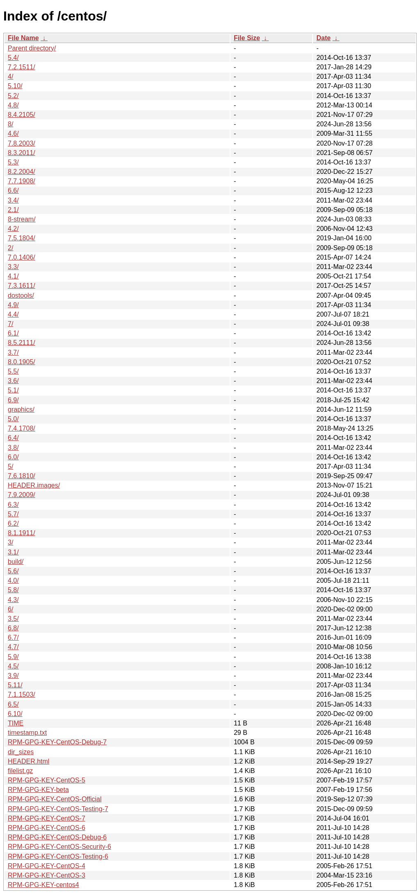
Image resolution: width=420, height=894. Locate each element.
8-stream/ (22, 219)
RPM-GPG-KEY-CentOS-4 (46, 865)
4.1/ (13, 276)
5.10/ (15, 85)
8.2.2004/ (21, 171)
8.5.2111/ (21, 342)
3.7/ (13, 352)
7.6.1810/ (21, 475)
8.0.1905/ (21, 361)
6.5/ (13, 704)
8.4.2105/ (21, 114)
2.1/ (13, 209)
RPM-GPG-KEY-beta (38, 789)
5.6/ (13, 571)
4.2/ (13, 228)
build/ (15, 561)
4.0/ (13, 580)
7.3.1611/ (21, 285)
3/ (10, 542)
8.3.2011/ (21, 152)
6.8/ (13, 628)
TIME (15, 723)
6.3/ (13, 504)
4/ (10, 76)
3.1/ (13, 552)
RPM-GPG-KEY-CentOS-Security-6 (59, 846)
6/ (10, 609)
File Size (247, 37)
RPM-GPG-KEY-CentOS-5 (46, 780)
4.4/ (13, 314)
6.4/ (13, 437)
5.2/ (13, 95)
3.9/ (13, 675)
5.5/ (13, 371)
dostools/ (21, 295)
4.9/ (13, 304)
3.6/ (13, 380)
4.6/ (13, 133)
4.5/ (13, 666)
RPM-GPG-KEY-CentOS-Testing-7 (58, 808)
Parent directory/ (32, 48)
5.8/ (13, 589)
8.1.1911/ (21, 532)
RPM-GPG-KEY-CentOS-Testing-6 (58, 856)
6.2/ (13, 523)
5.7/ (13, 514)
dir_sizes (21, 751)
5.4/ (13, 57)
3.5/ (13, 618)
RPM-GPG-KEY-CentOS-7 (46, 818)
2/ (10, 247)
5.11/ (15, 685)
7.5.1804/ (21, 238)
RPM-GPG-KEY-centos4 (43, 884)
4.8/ (13, 105)
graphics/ (21, 409)
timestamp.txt (27, 732)
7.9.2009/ (21, 494)
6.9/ (13, 400)
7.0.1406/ (21, 257)
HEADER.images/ (34, 485)
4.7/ (13, 646)
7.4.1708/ (21, 428)
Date (323, 37)
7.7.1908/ (21, 181)
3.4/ (13, 200)
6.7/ (13, 637)
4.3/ (13, 599)
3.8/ (13, 447)
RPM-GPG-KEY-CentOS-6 (46, 827)
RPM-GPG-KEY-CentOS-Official (55, 799)
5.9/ (13, 656)
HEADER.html (28, 761)
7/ (10, 323)
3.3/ (13, 266)
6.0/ (13, 457)
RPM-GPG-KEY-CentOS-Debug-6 (57, 837)
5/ (10, 466)
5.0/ (13, 418)
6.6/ (13, 190)
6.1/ (13, 333)
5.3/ (13, 162)
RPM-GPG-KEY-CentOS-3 (46, 875)
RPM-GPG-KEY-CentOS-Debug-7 (57, 742)
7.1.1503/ (21, 694)
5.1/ (13, 390)
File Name (23, 37)
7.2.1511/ (21, 67)
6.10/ (15, 713)
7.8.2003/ (21, 143)
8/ (10, 124)
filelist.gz (20, 770)
